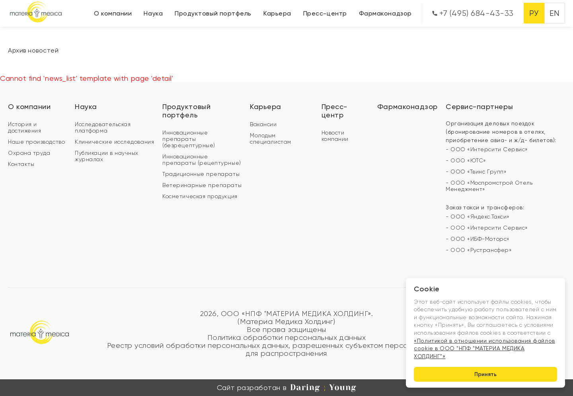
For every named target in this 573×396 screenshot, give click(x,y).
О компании (113, 13)
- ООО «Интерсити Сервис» (487, 149)
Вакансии (263, 124)
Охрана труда (29, 153)
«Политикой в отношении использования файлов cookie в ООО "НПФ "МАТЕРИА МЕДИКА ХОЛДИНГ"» (484, 348)
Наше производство (36, 142)
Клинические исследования (114, 142)
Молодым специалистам (270, 138)
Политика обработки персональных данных (286, 337)
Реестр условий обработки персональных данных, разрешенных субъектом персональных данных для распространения (286, 349)
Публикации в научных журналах (106, 156)
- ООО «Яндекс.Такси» (478, 216)
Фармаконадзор (385, 13)
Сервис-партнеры (479, 106)
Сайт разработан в (286, 387)
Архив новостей (33, 50)
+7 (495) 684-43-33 (473, 13)
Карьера (277, 13)
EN (555, 13)
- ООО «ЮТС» (466, 160)
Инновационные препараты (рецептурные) (201, 159)
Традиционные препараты (201, 174)
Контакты (21, 164)
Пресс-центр (325, 13)
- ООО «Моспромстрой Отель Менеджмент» (489, 185)
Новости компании (335, 135)
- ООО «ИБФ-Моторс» (478, 239)
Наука (153, 13)
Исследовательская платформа (103, 127)
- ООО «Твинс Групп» (476, 171)
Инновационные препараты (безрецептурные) (188, 138)
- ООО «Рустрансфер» (479, 250)
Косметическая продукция (199, 196)
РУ (533, 13)
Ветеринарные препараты (202, 185)
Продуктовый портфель (213, 13)
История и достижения (24, 127)
